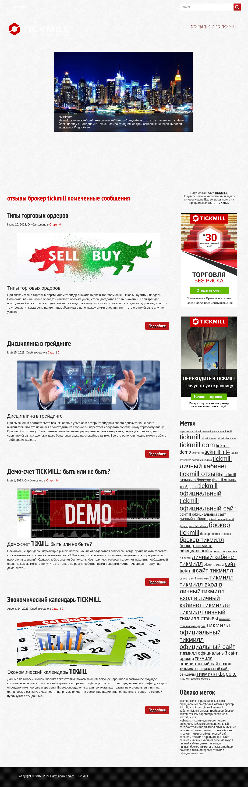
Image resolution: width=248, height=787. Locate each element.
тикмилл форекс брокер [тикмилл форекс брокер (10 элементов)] (195, 678)
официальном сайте (209, 202)
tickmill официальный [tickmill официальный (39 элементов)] (201, 489)
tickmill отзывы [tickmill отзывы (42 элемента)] (202, 473)
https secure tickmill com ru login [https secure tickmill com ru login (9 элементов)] (198, 431)
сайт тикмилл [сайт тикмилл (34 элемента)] (214, 570)
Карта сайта (20, 7)
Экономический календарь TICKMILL (54, 599)
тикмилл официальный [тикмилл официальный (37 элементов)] (205, 629)
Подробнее (82, 127)
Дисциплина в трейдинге (39, 343)
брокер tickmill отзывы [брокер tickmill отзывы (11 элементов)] (215, 534)
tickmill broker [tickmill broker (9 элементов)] (208, 438)
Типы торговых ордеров (37, 215)
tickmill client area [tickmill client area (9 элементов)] (227, 438)
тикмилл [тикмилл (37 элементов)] (221, 577)
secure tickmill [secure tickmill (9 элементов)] (224, 431)
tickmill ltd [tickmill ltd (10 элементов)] (198, 452)
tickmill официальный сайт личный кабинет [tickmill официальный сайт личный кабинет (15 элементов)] (203, 516)
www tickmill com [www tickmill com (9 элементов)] (198, 526)
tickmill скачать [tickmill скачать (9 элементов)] (217, 519)
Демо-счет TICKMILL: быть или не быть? (58, 471)
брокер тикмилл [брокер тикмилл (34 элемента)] (202, 539)
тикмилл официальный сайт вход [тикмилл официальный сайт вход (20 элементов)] (205, 661)
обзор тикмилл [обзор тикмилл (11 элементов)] (214, 564)
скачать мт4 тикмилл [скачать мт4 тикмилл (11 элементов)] (194, 578)
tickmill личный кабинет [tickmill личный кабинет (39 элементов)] (206, 462)
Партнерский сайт (62, 776)
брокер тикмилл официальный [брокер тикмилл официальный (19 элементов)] (196, 548)
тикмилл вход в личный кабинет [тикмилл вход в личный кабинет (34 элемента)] (202, 598)
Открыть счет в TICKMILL (213, 26)
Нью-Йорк (65, 116)
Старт (53, 224)
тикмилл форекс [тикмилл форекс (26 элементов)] (216, 674)
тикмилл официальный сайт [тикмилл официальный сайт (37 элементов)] (207, 643)
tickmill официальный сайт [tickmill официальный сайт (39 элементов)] (208, 504)
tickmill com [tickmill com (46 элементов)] (197, 445)
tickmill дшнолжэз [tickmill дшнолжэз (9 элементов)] (202, 460)
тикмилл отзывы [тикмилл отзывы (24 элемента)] (199, 618)
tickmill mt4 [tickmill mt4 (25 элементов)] (217, 452)
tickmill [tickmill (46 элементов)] (190, 437)
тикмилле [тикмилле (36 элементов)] (216, 604)
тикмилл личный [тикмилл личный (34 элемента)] (202, 612)
